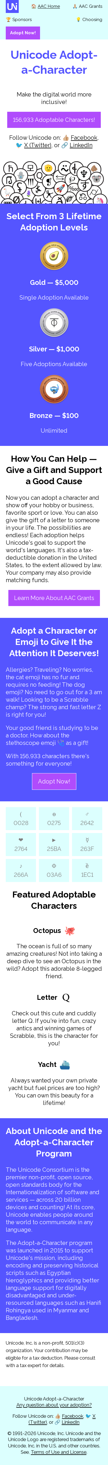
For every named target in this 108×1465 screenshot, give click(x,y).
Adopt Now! (54, 781)
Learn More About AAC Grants (54, 598)
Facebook (84, 137)
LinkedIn (81, 145)
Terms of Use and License (58, 1452)
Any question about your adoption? (54, 1405)
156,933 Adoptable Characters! (54, 119)
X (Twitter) (37, 145)
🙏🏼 (87, 6)
